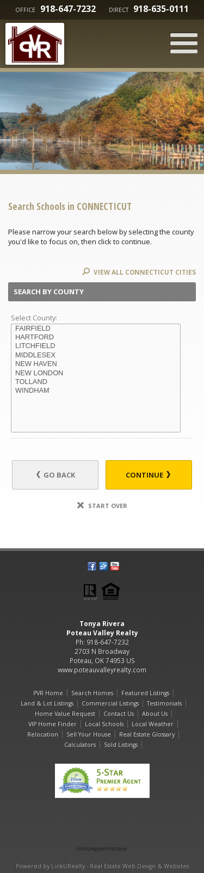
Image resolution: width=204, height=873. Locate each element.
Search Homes (92, 693)
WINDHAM (95, 390)
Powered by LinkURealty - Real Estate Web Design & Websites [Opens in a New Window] (102, 866)
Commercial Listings (110, 703)
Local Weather (153, 724)
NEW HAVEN (95, 364)
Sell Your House (88, 734)
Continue (148, 475)
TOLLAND (95, 381)
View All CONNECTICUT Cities (139, 272)
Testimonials (164, 703)
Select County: (34, 318)
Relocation (42, 734)
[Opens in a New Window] (102, 833)
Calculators (80, 744)
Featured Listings (145, 693)
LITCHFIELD (95, 346)
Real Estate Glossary (147, 734)
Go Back (55, 475)
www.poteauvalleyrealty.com (102, 669)
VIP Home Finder (52, 724)
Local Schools (104, 724)
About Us (155, 713)
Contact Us (118, 713)
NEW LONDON (95, 373)
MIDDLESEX (95, 355)
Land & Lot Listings (47, 703)
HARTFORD (95, 337)
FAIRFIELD (95, 328)
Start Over (102, 505)
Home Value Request (65, 713)
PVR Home (48, 693)
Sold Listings (121, 744)
